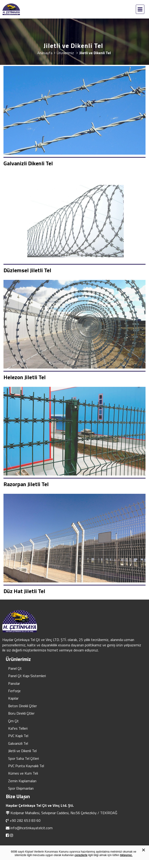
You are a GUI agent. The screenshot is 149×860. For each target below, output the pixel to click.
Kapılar (13, 698)
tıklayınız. (126, 855)
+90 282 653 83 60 (25, 820)
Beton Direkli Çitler (22, 706)
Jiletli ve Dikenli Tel (22, 751)
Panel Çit (15, 668)
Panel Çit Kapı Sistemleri (27, 676)
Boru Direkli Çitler (21, 713)
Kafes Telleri (18, 728)
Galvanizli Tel (18, 743)
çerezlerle (81, 855)
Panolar (14, 683)
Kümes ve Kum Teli (23, 773)
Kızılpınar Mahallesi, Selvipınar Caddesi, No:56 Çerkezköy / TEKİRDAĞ (63, 813)
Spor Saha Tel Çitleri (23, 758)
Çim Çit (13, 721)
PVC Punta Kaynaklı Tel (26, 766)
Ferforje (14, 691)
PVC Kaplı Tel (18, 735)
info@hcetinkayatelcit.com (31, 828)
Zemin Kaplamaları (22, 781)
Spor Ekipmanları (21, 788)
